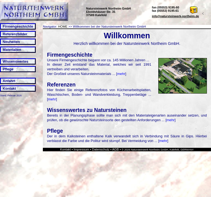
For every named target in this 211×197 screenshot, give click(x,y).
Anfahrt (9, 81)
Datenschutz (100, 149)
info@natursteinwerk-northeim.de (175, 16)
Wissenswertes (15, 61)
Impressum (81, 149)
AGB (115, 149)
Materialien (12, 50)
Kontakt (9, 88)
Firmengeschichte (18, 26)
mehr (121, 74)
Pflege (8, 69)
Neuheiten (11, 42)
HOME (63, 26)
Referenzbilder (15, 34)
